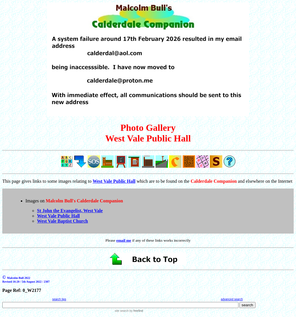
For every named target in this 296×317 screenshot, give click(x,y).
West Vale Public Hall (58, 215)
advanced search (232, 299)
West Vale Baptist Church (62, 221)
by (136, 310)
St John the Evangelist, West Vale (70, 210)
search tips (59, 299)
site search (122, 310)
